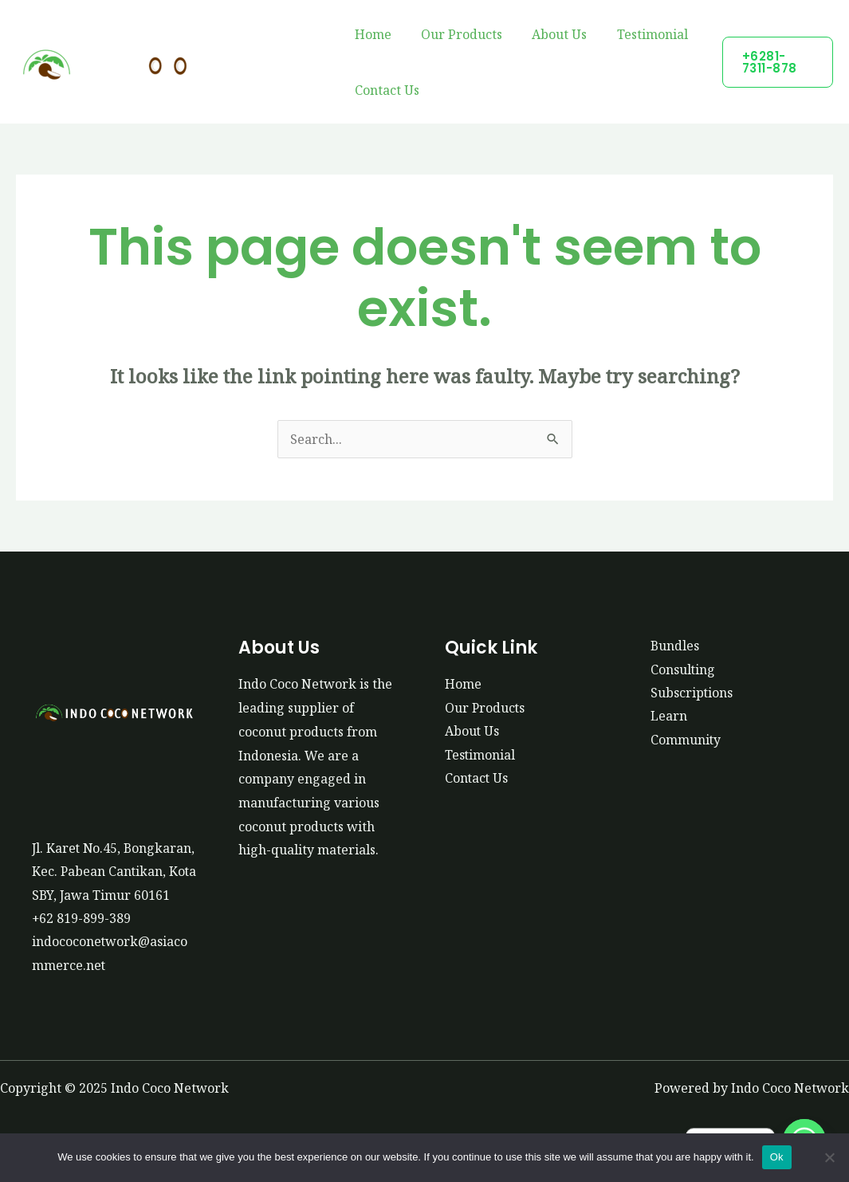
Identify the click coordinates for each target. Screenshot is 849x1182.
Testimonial (637, 34)
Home (370, 34)
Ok (777, 1157)
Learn (669, 716)
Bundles (675, 645)
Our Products (455, 34)
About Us (548, 34)
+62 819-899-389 (82, 942)
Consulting (683, 669)
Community (686, 740)
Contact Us (384, 90)
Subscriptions (692, 692)
